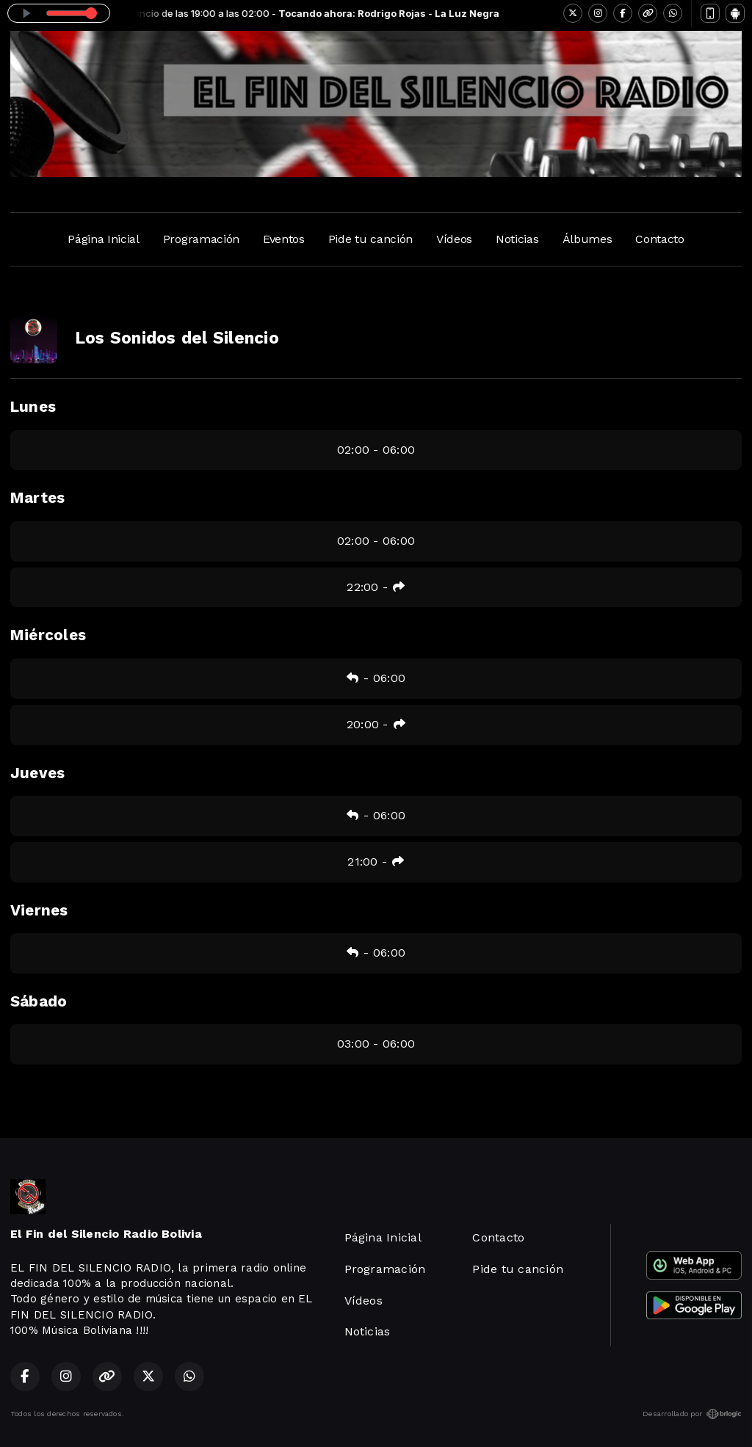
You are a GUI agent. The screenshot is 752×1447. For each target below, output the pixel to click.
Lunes (33, 407)
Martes (37, 498)
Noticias (517, 239)
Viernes (39, 910)
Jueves (37, 773)
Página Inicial (104, 239)
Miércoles (48, 635)
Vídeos (454, 239)
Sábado (38, 1001)
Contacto (659, 239)
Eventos (284, 239)
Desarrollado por (692, 1414)
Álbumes (587, 239)
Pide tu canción (370, 239)
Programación (201, 239)
